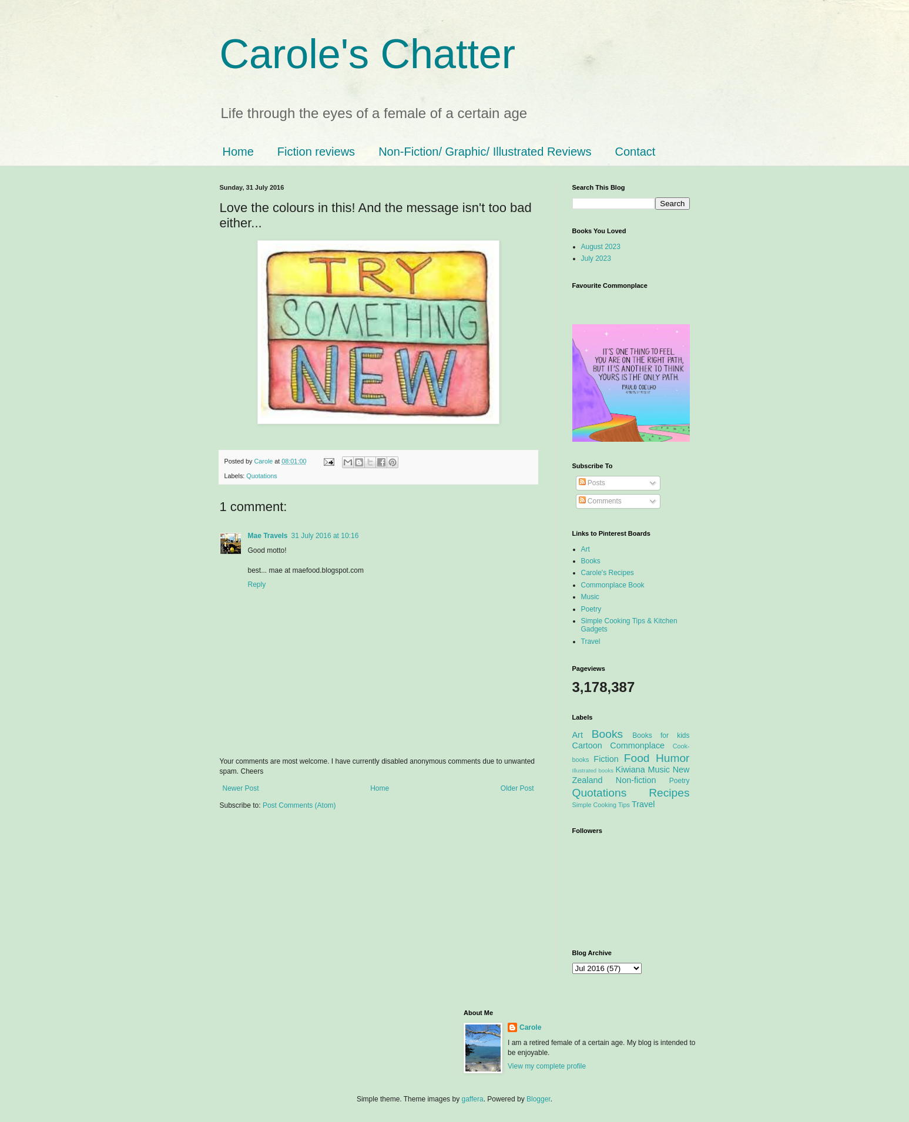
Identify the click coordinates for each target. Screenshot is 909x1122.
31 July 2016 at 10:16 (325, 536)
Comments (600, 501)
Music (590, 597)
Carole (264, 461)
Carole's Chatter (368, 54)
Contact (635, 151)
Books (591, 561)
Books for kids (660, 735)
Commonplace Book (613, 585)
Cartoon (587, 745)
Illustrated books (593, 770)
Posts (592, 483)
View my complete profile (547, 1066)
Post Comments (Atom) (299, 805)
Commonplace (637, 745)
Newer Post (241, 788)
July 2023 (596, 258)
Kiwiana (630, 769)
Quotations (261, 475)
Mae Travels (268, 536)
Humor (673, 758)
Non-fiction (636, 780)
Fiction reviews (316, 151)
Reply (257, 584)
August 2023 (600, 247)
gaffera (472, 1099)
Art (585, 549)
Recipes (669, 793)
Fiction (605, 759)
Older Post (517, 788)
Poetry (591, 609)
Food (637, 758)
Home (238, 151)
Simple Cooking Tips (601, 804)
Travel (591, 641)
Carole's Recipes (607, 573)
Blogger (538, 1099)
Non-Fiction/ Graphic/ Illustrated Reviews (484, 151)
